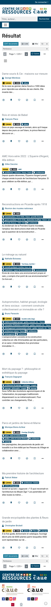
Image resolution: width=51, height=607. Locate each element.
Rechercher (44, 19)
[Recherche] (19, 19)
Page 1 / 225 (15, 54)
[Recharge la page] (44, 44)
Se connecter (41, 2)
